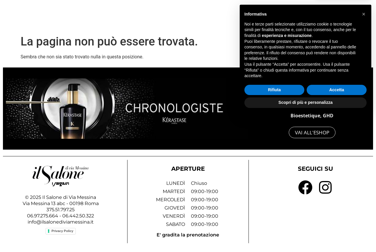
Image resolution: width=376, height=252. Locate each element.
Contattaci (346, 15)
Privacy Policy (62, 231)
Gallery (260, 15)
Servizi (232, 15)
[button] (363, 147)
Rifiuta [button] (274, 223)
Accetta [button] (336, 223)
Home (204, 15)
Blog (316, 15)
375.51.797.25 (60, 209)
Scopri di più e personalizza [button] (305, 236)
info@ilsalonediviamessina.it (61, 222)
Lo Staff (289, 15)
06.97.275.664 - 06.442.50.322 (60, 216)
